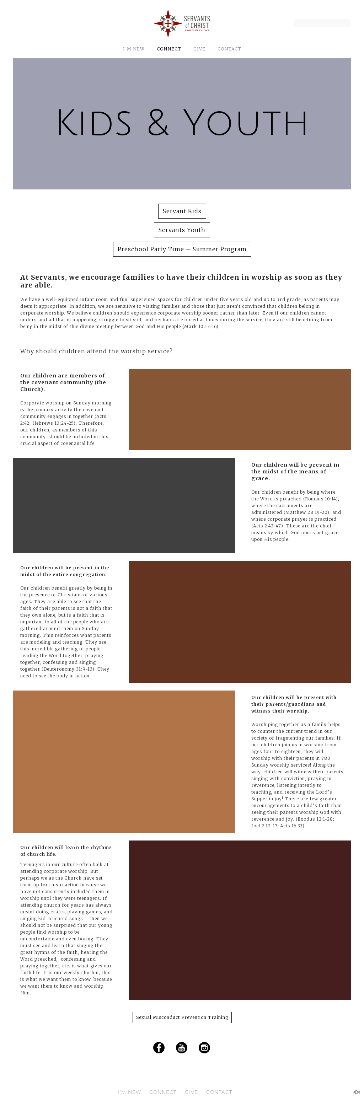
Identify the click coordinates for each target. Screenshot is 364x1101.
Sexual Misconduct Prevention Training (182, 1017)
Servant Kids (182, 211)
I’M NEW (134, 49)
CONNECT (169, 49)
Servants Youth (182, 229)
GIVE (199, 49)
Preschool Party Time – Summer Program (182, 249)
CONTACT (229, 49)
